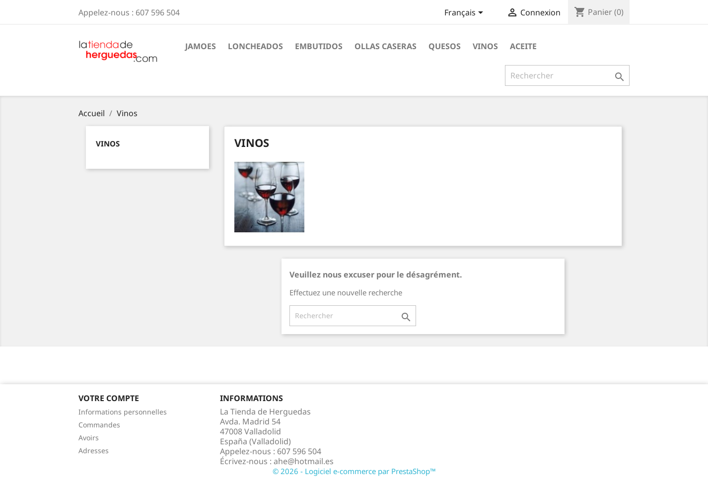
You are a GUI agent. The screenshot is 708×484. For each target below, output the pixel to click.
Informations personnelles (122, 411)
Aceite (523, 46)
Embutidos (319, 46)
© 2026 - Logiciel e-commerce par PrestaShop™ (354, 471)
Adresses (93, 450)
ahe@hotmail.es (304, 461)
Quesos (444, 46)
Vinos (485, 46)
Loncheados (255, 46)
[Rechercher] (567, 75)
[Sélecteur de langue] (465, 13)
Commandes (99, 424)
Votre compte (108, 398)
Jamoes (200, 46)
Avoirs (88, 437)
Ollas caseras (385, 46)
